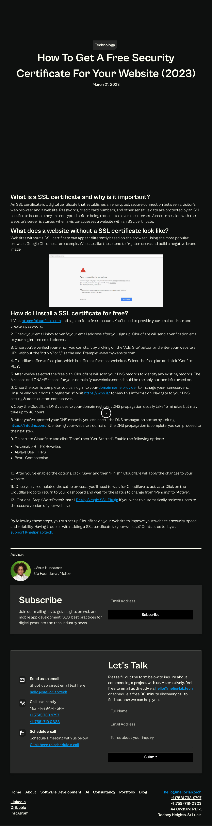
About (30, 792)
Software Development (60, 792)
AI (87, 792)
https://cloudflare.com (41, 321)
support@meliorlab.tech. (32, 532)
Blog (143, 792)
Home (16, 792)
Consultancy (104, 792)
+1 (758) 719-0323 (186, 803)
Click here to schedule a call (54, 745)
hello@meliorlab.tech (48, 692)
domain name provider (117, 387)
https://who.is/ (96, 393)
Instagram (20, 813)
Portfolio (127, 792)
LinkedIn (18, 802)
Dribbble (18, 807)
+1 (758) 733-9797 (186, 798)
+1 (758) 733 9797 (44, 715)
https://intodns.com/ (29, 425)
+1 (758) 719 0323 (45, 722)
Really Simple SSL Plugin (97, 500)
